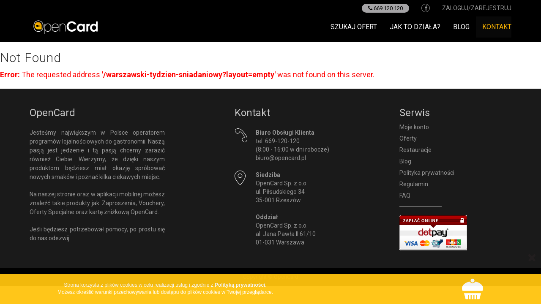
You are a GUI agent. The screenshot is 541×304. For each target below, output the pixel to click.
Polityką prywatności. (241, 285)
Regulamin (413, 184)
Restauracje (415, 150)
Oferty (408, 138)
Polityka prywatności (426, 172)
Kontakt (496, 27)
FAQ (404, 195)
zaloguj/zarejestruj (476, 8)
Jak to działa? (415, 27)
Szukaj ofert (354, 27)
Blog (461, 27)
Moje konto (414, 127)
